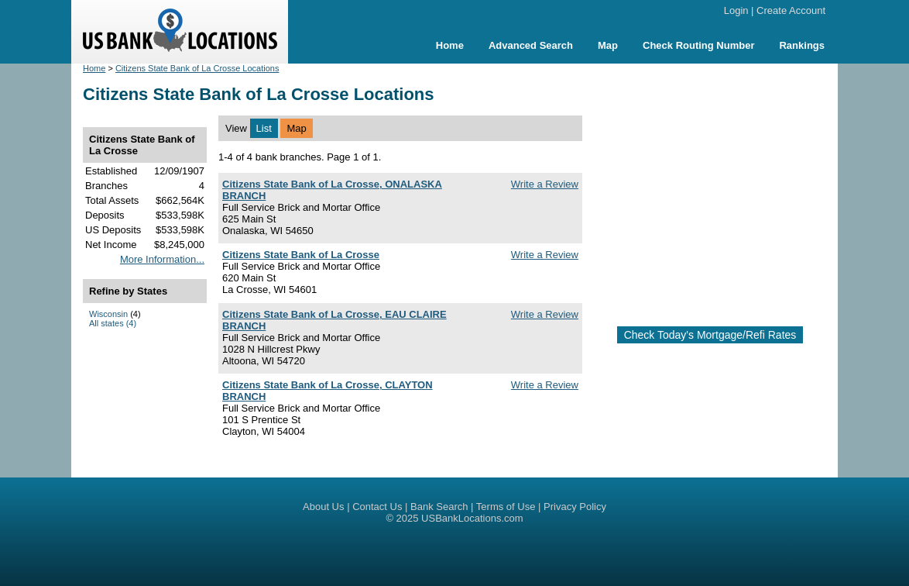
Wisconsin (108, 314)
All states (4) (112, 323)
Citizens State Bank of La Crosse (300, 254)
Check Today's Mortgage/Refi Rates (710, 335)
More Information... (162, 259)
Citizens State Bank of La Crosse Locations (197, 68)
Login (736, 10)
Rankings (802, 45)
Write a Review (544, 184)
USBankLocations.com (472, 518)
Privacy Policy (575, 506)
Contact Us (377, 506)
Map (608, 45)
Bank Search (439, 506)
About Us (323, 506)
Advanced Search (531, 45)
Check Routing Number (698, 45)
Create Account (790, 10)
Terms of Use (506, 506)
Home (450, 45)
